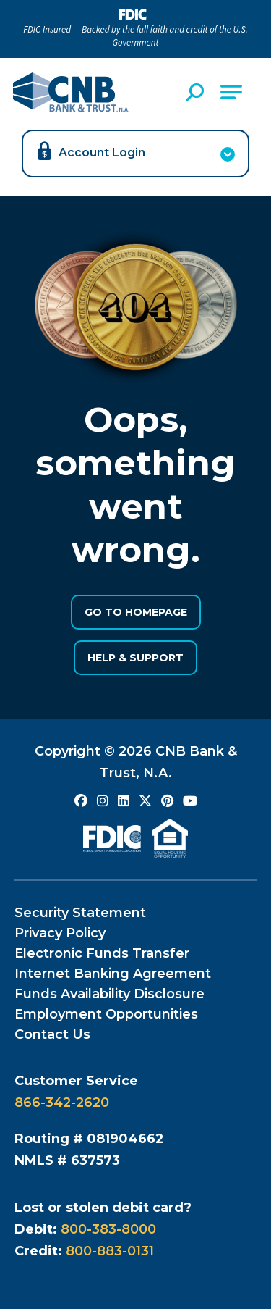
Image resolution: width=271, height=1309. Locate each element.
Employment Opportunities (106, 1014)
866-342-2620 (61, 1103)
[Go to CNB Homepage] (71, 92)
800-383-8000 (108, 1229)
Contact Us (52, 1034)
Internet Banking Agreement (112, 974)
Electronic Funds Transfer (101, 953)
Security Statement (80, 913)
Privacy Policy (60, 933)
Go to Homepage (136, 612)
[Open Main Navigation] (231, 92)
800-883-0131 (110, 1251)
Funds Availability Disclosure (109, 994)
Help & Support (135, 657)
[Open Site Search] (196, 92)
